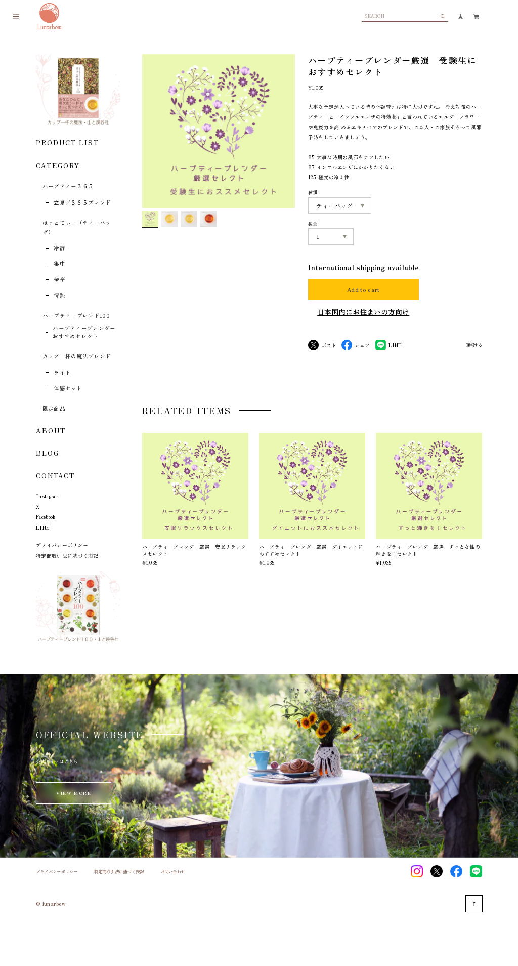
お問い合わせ (173, 871)
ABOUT (51, 430)
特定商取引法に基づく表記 (67, 555)
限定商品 (53, 408)
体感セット (68, 388)
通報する (474, 345)
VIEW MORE (73, 792)
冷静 (59, 248)
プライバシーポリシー (62, 545)
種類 (313, 192)
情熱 (59, 295)
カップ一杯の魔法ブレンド (76, 356)
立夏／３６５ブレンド (82, 202)
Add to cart (363, 289)
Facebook (45, 516)
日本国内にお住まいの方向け (363, 312)
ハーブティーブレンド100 (76, 315)
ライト (62, 372)
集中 (59, 263)
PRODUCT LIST (67, 142)
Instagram (47, 496)
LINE (43, 527)
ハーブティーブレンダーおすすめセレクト (84, 332)
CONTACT (55, 475)
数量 (313, 223)
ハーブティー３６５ (68, 186)
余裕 (59, 279)
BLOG (47, 453)
